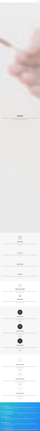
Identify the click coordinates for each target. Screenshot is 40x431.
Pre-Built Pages (20, 316)
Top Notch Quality (20, 345)
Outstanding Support (20, 393)
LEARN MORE (20, 321)
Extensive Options (20, 331)
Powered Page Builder (20, 378)
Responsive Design (20, 364)
